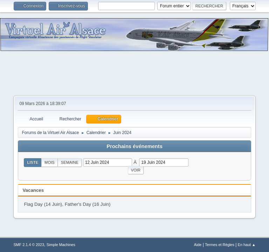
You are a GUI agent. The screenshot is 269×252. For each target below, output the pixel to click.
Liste (32, 162)
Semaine (69, 162)
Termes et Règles (219, 245)
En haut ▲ (247, 245)
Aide (198, 245)
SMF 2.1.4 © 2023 (28, 245)
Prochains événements (134, 146)
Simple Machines (61, 245)
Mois (49, 162)
